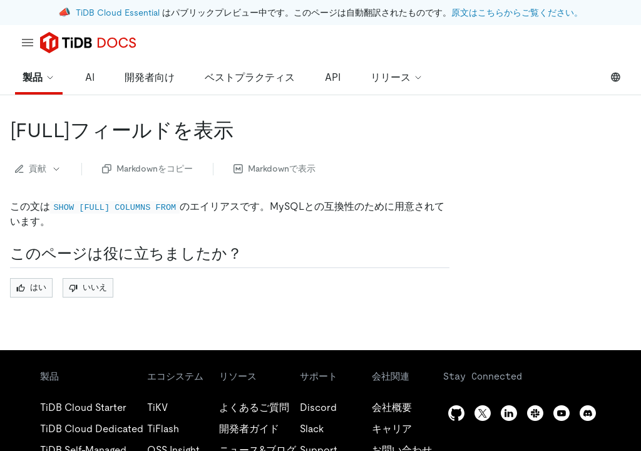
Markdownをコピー (147, 168)
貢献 (38, 168)
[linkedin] (509, 413)
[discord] (588, 413)
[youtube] (561, 413)
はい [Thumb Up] (31, 287)
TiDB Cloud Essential (118, 13)
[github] (456, 413)
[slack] (535, 413)
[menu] (27, 42)
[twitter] (482, 413)
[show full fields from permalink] (243, 130)
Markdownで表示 (274, 168)
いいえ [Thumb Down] (88, 287)
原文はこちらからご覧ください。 (517, 13)
